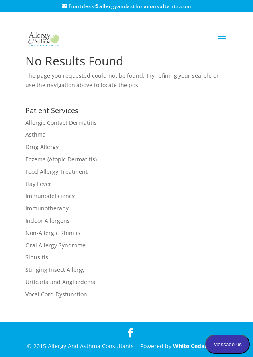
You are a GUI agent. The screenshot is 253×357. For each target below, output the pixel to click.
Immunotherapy (47, 208)
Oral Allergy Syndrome (55, 245)
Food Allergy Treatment (56, 171)
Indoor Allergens (47, 220)
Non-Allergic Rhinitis (52, 233)
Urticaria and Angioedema (60, 282)
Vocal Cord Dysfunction (56, 294)
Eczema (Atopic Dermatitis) (61, 159)
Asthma (35, 134)
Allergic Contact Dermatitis (61, 122)
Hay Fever (38, 184)
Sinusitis (36, 257)
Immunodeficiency (50, 196)
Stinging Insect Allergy (55, 269)
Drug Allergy (42, 147)
